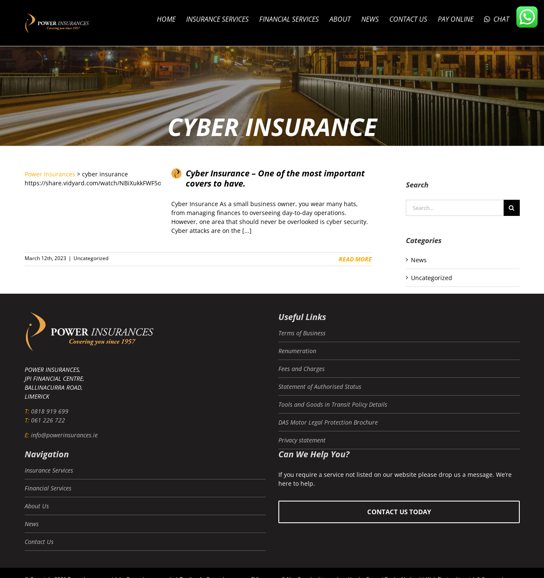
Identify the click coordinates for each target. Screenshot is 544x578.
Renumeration (297, 351)
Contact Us (39, 542)
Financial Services (48, 488)
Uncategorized (91, 258)
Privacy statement (302, 440)
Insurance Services (49, 470)
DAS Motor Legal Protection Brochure (328, 422)
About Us (37, 506)
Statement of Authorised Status (319, 386)
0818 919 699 (49, 411)
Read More (355, 259)
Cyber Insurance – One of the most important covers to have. (275, 178)
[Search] (512, 208)
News (419, 260)
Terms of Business (302, 333)
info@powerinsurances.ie (64, 435)
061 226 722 (48, 420)
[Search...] (455, 208)
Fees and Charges (301, 369)
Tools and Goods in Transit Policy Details (332, 404)
